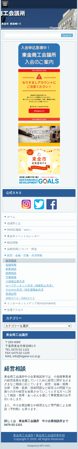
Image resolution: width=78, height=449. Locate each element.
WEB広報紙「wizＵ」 (20, 229)
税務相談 (11, 273)
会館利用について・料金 (22, 249)
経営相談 (11, 260)
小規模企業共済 (15, 281)
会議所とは (14, 223)
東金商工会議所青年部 (50, 435)
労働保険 (11, 277)
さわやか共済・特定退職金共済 (24, 289)
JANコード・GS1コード (20, 298)
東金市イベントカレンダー (23, 236)
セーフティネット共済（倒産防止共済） (30, 285)
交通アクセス (15, 309)
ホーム (11, 216)
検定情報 (12, 242)
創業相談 (11, 268)
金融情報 (11, 264)
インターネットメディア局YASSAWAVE (31, 303)
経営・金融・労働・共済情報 (24, 255)
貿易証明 (11, 293)
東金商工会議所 (23, 435)
